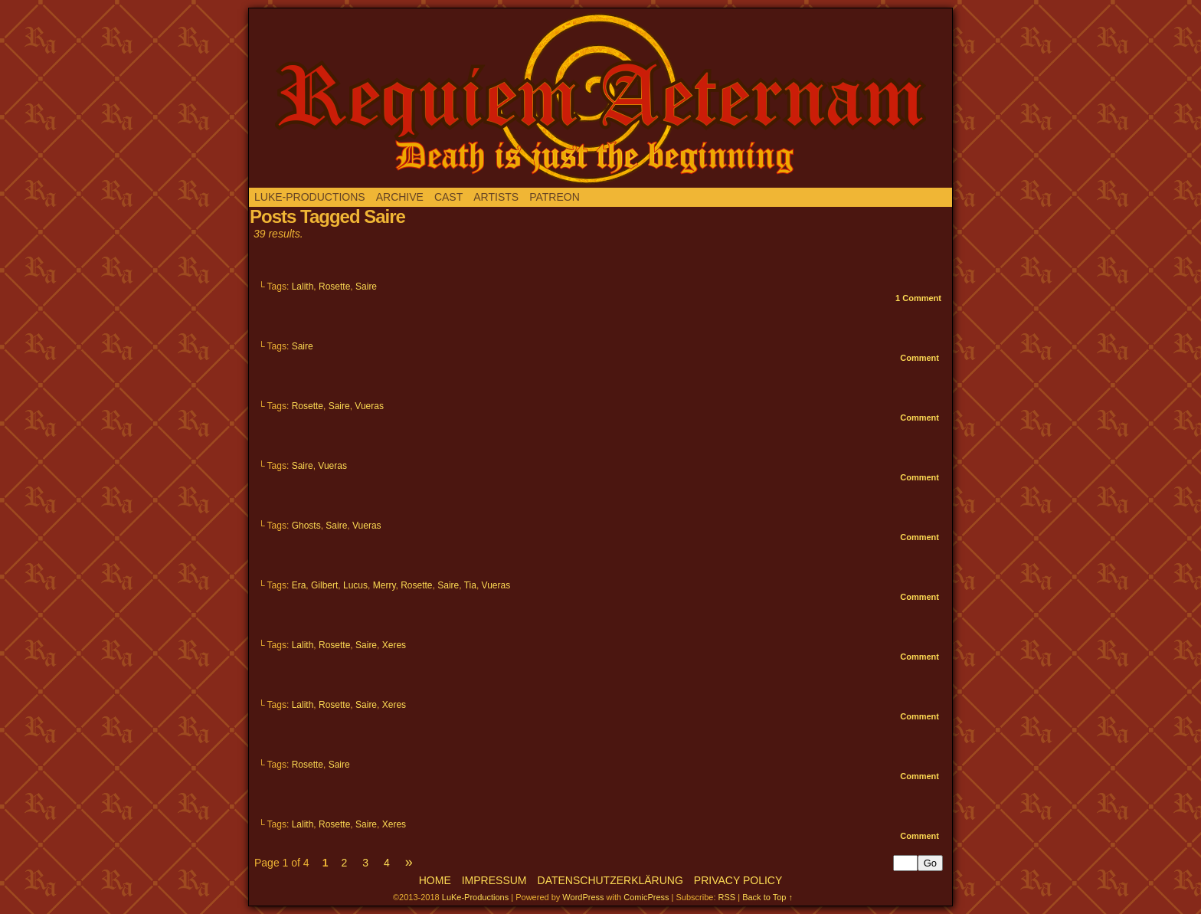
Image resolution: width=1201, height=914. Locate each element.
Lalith (303, 286)
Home (435, 880)
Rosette (334, 286)
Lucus (355, 585)
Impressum (494, 880)
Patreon (554, 197)
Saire (366, 286)
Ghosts (306, 525)
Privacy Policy (738, 880)
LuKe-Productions (309, 197)
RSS (727, 897)
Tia (470, 585)
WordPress (583, 897)
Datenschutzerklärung (610, 880)
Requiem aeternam (600, 98)
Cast (448, 197)
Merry (384, 585)
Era (299, 585)
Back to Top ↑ (767, 897)
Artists (496, 197)
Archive (400, 197)
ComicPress (646, 897)
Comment (918, 298)
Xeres (394, 645)
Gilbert (324, 585)
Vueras (369, 406)
